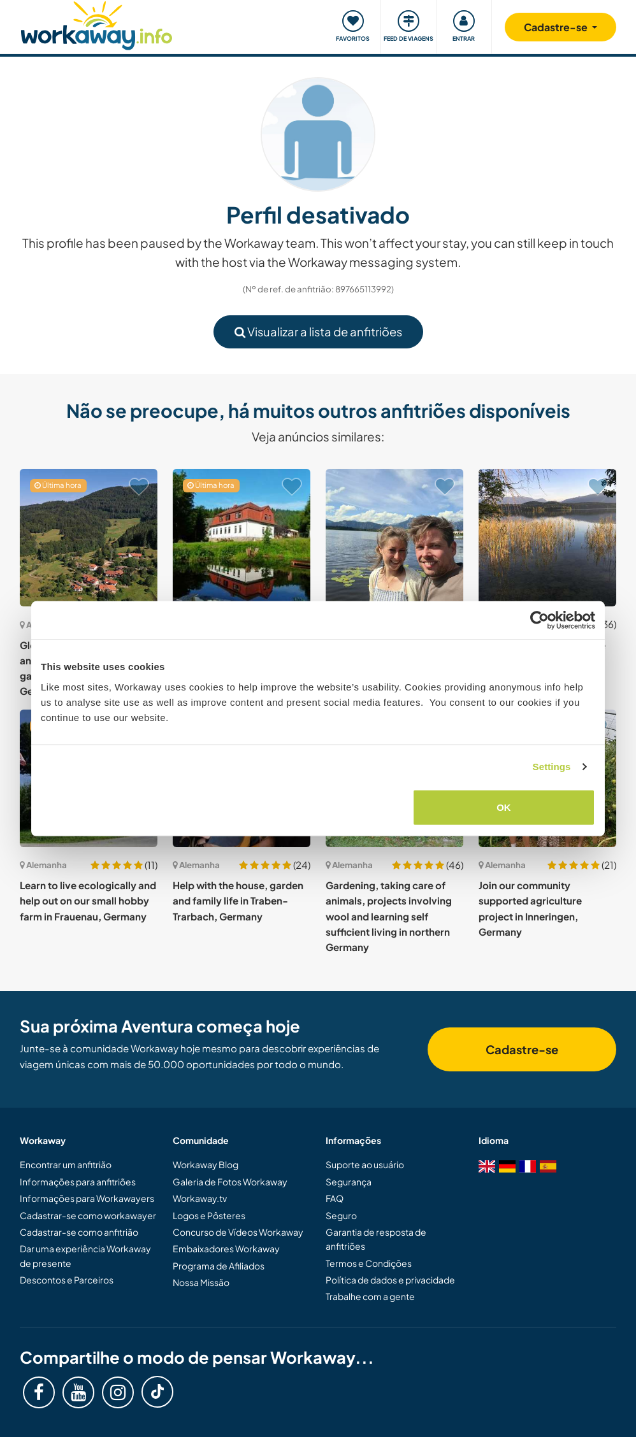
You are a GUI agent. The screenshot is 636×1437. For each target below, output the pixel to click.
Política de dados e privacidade (390, 1279)
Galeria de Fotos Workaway (230, 1181)
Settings (552, 766)
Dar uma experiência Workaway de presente (85, 1255)
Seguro (341, 1215)
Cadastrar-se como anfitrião (79, 1232)
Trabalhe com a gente (370, 1296)
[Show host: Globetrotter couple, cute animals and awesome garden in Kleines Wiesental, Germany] (88, 537)
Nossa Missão (201, 1282)
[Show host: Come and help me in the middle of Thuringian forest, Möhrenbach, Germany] (241, 537)
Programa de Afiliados (218, 1265)
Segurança (349, 1181)
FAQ (334, 1198)
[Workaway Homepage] (96, 24)
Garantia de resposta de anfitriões (376, 1239)
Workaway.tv (200, 1198)
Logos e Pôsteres (209, 1215)
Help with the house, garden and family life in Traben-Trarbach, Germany (238, 900)
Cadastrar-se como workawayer (88, 1215)
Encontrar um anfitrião (66, 1164)
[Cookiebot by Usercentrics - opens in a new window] (539, 620)
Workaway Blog (205, 1164)
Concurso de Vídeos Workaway (238, 1232)
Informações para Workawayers (87, 1198)
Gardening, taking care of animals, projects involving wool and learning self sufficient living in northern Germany (389, 916)
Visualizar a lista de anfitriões (318, 331)
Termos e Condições (369, 1263)
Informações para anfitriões (78, 1181)
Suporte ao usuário (365, 1164)
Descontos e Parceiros (66, 1279)
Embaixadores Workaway (226, 1248)
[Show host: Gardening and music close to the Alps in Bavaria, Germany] (547, 537)
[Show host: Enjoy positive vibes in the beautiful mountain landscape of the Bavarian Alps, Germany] (394, 537)
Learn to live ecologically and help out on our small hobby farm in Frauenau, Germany (88, 900)
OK (503, 806)
